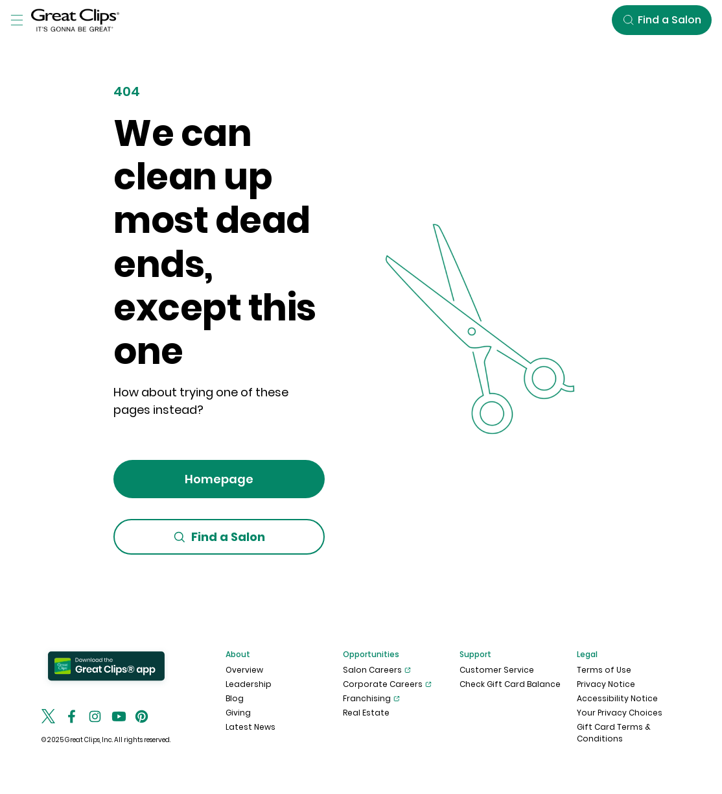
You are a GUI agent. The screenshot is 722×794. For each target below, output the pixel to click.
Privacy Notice (606, 684)
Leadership (249, 684)
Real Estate (366, 712)
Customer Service (497, 669)
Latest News (250, 726)
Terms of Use (604, 669)
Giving (238, 712)
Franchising (371, 698)
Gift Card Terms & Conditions (614, 732)
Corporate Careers (387, 684)
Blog (235, 698)
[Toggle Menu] (16, 20)
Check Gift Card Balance (510, 684)
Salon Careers (377, 670)
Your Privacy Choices (619, 712)
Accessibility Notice (617, 698)
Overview (244, 669)
